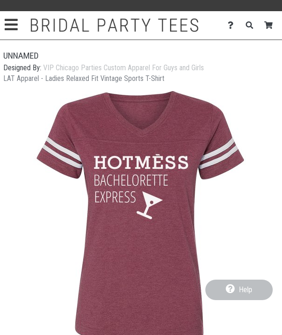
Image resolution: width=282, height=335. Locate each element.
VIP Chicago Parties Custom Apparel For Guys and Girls (123, 67)
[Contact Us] (233, 25)
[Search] (252, 25)
